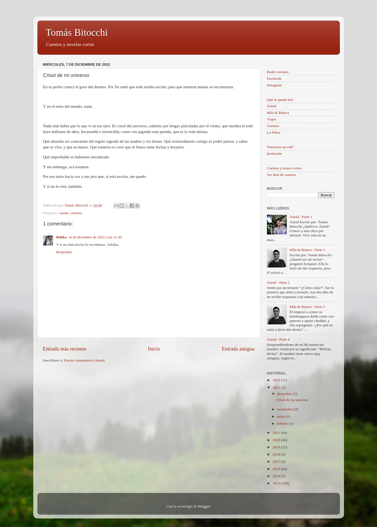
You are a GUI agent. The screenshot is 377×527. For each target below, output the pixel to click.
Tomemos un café (280, 147)
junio (281, 416)
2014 (277, 476)
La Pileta (273, 132)
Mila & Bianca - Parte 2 (307, 307)
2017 (277, 461)
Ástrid (271, 106)
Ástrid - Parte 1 (301, 217)
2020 (277, 440)
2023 (277, 380)
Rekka (61, 237)
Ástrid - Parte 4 (278, 339)
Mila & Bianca (278, 113)
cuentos (76, 213)
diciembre (285, 394)
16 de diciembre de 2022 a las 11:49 (95, 237)
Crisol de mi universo (292, 400)
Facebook (274, 78)
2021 (277, 433)
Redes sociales (278, 72)
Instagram (274, 85)
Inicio (154, 349)
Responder (64, 252)
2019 (277, 447)
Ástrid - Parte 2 (278, 282)
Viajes (271, 119)
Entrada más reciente (64, 349)
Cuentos (273, 126)
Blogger (204, 506)
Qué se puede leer (280, 100)
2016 (277, 469)
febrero (283, 423)
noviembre (285, 409)
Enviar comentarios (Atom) (84, 360)
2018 (277, 454)
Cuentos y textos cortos (284, 168)
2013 (277, 483)
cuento (64, 213)
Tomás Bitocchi (77, 32)
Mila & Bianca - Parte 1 (307, 250)
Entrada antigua (238, 349)
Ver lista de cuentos (281, 175)
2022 (277, 387)
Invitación (274, 153)
